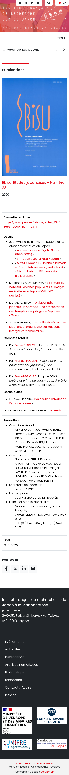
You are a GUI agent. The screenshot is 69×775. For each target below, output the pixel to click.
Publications (13, 69)
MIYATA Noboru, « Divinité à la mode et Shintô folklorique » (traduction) (41, 265)
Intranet (11, 695)
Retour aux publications (20, 50)
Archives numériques (21, 664)
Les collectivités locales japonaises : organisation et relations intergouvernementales (37, 326)
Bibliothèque (15, 672)
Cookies (55, 766)
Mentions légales (19, 766)
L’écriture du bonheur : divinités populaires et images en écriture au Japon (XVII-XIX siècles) (37, 289)
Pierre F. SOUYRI (25, 345)
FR (59, 3)
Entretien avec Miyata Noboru (38, 259)
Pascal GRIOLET (25, 376)
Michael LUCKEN (25, 361)
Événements (14, 641)
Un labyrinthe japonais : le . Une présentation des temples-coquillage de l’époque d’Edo (36, 309)
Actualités (13, 649)
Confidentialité (39, 766)
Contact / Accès (18, 687)
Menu (59, 38)
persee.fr (55, 410)
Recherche (13, 680)
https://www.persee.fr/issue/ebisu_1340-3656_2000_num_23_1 (33, 224)
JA (64, 3)
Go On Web (47, 771)
